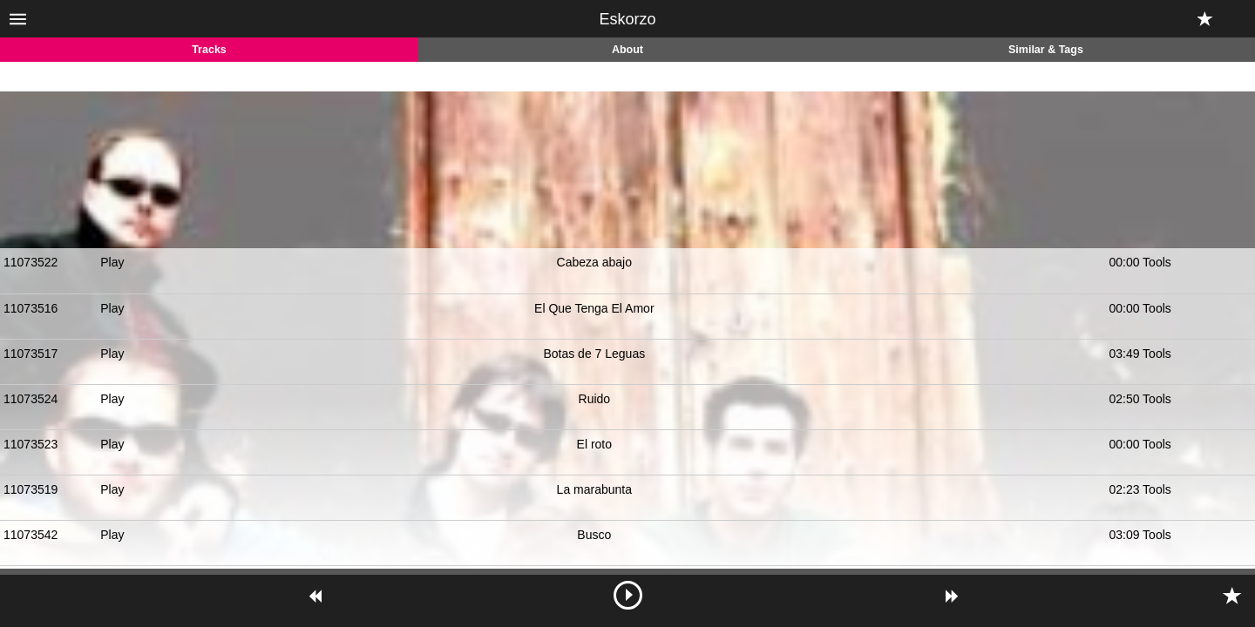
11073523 (30, 444)
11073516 (30, 308)
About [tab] (627, 50)
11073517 (30, 354)
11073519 (30, 489)
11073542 (30, 535)
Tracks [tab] (209, 50)
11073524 (30, 399)
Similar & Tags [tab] (1045, 50)
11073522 (30, 262)
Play (112, 262)
